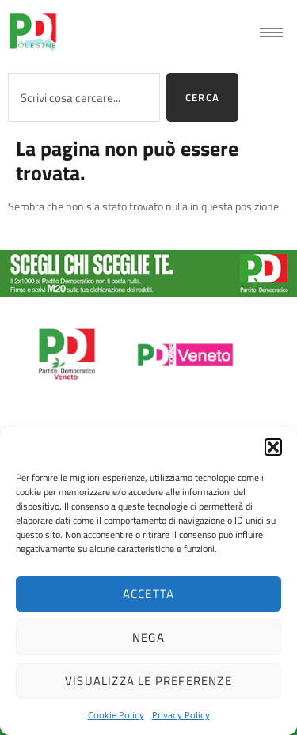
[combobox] (84, 97)
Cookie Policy (116, 714)
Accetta (148, 594)
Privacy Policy (181, 714)
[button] (273, 447)
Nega (148, 637)
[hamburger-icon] (271, 33)
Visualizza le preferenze (148, 681)
